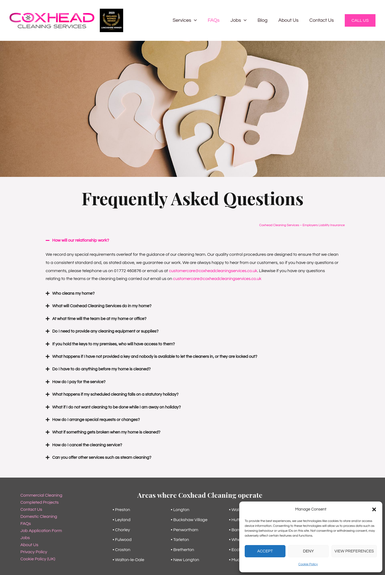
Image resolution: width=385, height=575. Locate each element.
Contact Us (322, 20)
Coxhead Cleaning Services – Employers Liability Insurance (302, 225)
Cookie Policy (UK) (37, 557)
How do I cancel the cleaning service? (88, 443)
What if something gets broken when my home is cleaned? (108, 431)
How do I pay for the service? (80, 381)
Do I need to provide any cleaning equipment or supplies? (107, 331)
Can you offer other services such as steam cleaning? (103, 456)
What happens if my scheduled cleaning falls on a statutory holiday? (117, 393)
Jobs (242, 20)
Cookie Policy (308, 564)
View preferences (354, 551)
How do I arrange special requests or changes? (97, 418)
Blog (265, 20)
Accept (265, 551)
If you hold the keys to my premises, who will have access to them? (115, 343)
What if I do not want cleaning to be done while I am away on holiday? (119, 406)
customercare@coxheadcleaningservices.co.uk (214, 270)
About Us (290, 20)
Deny (308, 551)
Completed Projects (39, 501)
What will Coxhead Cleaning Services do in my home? (103, 306)
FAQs (218, 20)
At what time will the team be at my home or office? (101, 318)
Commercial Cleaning (41, 493)
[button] (374, 509)
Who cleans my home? (74, 293)
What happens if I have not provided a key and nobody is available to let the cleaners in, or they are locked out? (158, 356)
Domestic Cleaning (38, 515)
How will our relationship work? (81, 240)
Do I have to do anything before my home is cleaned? (103, 368)
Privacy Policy (33, 550)
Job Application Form (41, 529)
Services (191, 20)
